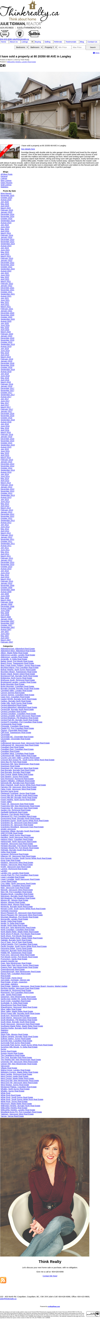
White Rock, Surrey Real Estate (14, 1101)
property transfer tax (9, 961)
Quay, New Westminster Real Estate (16, 963)
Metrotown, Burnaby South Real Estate (17, 896)
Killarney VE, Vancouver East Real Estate (18, 856)
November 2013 (7, 491)
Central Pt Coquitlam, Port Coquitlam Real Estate (21, 722)
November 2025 (7, 195)
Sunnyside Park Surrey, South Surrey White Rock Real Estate (27, 1045)
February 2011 (7, 558)
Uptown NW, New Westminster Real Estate (19, 1064)
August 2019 (6, 346)
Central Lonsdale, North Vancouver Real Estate (21, 716)
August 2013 (6, 497)
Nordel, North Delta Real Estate (14, 925)
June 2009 (5, 596)
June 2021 (5, 300)
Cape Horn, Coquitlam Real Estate (15, 697)
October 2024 (6, 219)
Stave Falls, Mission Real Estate (14, 1034)
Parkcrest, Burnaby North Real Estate (16, 951)
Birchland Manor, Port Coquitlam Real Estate (20, 667)
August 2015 (6, 447)
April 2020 (5, 330)
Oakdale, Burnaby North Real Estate (16, 940)
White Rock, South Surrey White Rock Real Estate (22, 1099)
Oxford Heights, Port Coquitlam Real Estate (19, 944)
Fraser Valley (6, 802)
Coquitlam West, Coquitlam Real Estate (17, 753)
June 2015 (5, 451)
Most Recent (6, 193)
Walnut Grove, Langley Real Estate (15, 1070)
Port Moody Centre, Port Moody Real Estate (19, 957)
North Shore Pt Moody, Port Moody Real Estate (21, 934)
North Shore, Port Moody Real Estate (16, 936)
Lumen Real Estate (9, 881)
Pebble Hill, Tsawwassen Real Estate (16, 953)
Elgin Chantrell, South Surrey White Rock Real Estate (23, 785)
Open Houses (6, 183)
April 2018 (5, 380)
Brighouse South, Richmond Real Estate (18, 680)
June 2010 (5, 573)
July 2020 (5, 323)
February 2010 (7, 581)
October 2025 (6, 198)
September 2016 (8, 420)
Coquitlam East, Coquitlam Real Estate (17, 749)
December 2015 (7, 439)
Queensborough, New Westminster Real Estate (21, 971)
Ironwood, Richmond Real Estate (15, 854)
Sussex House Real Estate (12, 1053)
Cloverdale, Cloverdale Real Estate (15, 739)
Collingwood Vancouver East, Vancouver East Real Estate (25, 743)
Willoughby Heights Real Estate (14, 1108)
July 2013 (5, 499)
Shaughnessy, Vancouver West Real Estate (19, 1007)
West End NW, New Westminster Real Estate (20, 1080)
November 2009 (7, 585)
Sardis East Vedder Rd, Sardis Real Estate (19, 999)
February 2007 (7, 642)
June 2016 (5, 426)
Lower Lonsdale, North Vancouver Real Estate (20, 879)
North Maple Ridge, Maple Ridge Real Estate (20, 932)
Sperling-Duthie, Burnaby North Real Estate (19, 1028)
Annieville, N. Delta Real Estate (14, 659)
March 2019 (6, 357)
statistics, (4, 1032)
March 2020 (6, 332)
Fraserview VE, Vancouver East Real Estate (19, 808)
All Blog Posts (6, 174)
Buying (38, 42)
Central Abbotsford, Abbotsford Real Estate (19, 707)
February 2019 (7, 359)
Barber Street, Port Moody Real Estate (17, 661)
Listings (24, 42)
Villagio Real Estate (9, 1068)
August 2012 (6, 523)
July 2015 (5, 449)
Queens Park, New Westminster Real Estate (19, 967)
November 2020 (7, 315)
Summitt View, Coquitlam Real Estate (16, 1041)
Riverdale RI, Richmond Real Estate (16, 990)
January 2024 (6, 237)
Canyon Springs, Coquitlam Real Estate (17, 695)
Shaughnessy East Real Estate (14, 1005)
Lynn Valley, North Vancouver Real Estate (18, 883)
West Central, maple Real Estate (14, 1076)
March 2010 (6, 579)
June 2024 (5, 227)
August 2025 (6, 200)
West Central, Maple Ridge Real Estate (17, 1078)
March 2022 (6, 281)
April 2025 (5, 206)
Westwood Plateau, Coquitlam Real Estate (19, 1087)
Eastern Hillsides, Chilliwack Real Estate (18, 781)
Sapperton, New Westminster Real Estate (18, 997)
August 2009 (6, 592)
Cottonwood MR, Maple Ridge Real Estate (18, 756)
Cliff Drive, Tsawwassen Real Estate (16, 732)
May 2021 (5, 302)
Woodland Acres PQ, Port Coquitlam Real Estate (21, 1112)
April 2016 (5, 430)
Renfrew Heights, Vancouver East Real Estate (20, 988)
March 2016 (6, 432)
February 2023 (7, 258)
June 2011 (5, 550)
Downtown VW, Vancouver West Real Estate (19, 768)
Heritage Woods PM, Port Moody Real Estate (20, 848)
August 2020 (6, 321)
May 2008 (5, 613)
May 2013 (5, 504)
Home (3, 42)
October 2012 (6, 518)
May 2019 (5, 353)
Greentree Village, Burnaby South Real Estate (20, 831)
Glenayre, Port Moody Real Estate (15, 814)
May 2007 (5, 636)
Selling (47, 42)
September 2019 (8, 344)
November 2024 (7, 216)
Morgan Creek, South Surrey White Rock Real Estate (23, 909)
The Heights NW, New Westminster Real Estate (21, 1060)
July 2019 (5, 349)
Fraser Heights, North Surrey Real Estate (18, 800)
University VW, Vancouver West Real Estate (19, 1062)
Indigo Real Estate (8, 852)
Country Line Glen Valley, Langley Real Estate (20, 758)
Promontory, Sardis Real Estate (14, 959)
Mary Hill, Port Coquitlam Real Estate (16, 892)
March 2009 (6, 600)
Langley (4, 871)
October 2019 (6, 342)
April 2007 (5, 638)
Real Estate (6, 976)
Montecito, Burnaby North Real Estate (17, 906)
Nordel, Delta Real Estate (11, 921)
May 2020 (5, 328)
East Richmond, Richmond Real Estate (17, 779)
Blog (82, 42)
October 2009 (6, 588)
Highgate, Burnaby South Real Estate (16, 850)
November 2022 (7, 265)
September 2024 (8, 221)
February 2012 (7, 535)
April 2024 (5, 231)
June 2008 (5, 611)
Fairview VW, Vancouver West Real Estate (19, 787)
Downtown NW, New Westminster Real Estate (20, 764)
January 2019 (6, 361)
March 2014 (6, 483)
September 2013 (8, 495)
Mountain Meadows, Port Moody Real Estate (19, 917)
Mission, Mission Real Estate (13, 902)
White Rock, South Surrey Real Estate (17, 1097)
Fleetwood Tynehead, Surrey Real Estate (18, 793)
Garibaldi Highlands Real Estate (14, 812)
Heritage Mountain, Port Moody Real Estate (19, 846)
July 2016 (5, 424)
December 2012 (7, 514)
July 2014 (5, 474)
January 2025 (6, 212)
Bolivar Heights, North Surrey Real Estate (18, 670)
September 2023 (8, 244)
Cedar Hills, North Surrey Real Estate (16, 703)
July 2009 (5, 594)
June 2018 (5, 376)
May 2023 (5, 252)
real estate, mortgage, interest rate (15, 980)
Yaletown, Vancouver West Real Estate (17, 1114)
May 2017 (5, 403)
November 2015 (7, 441)
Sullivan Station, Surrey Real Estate (16, 1039)
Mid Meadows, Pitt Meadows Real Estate (18, 898)
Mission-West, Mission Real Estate (15, 904)
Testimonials (71, 42)
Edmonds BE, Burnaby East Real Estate (18, 783)
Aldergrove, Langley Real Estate (14, 657)
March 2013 (6, 508)
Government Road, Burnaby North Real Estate (20, 818)
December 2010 (7, 562)
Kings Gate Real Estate (10, 860)
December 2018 (7, 363)
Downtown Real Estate (10, 766)
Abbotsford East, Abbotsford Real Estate (18, 649)
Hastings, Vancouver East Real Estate (17, 844)
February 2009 (7, 602)
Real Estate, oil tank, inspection (14, 982)
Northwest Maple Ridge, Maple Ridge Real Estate (22, 938)
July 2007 (5, 632)
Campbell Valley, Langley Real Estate (16, 691)
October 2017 (6, 393)
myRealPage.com (54, 1306)
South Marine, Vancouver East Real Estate (19, 1018)
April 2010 (5, 577)
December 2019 (7, 338)
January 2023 (6, 260)
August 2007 (6, 629)
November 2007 (7, 623)
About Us (14, 42)
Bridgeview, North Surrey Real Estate (16, 678)
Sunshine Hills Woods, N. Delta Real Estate (19, 1047)
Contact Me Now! (50, 1276)
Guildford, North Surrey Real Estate (16, 835)
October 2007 (6, 625)
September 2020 (8, 319)
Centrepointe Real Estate (11, 724)
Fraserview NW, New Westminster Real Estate (20, 806)
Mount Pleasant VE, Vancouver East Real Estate (21, 913)
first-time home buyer (10, 791)
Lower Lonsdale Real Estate (12, 877)
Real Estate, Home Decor (11, 978)
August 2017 (6, 397)
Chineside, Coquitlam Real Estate (15, 726)
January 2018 (6, 386)
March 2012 (6, 533)
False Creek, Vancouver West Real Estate (18, 789)
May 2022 (5, 277)
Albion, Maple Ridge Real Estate (14, 653)
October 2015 (6, 443)
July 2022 (5, 273)
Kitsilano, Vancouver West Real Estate (17, 862)
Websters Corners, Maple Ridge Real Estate (19, 1072)
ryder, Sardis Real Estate (11, 995)
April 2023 (5, 254)
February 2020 (7, 334)
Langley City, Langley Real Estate (15, 873)
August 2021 (6, 296)
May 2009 (5, 598)
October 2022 (6, 267)
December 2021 (7, 288)
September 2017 (8, 395)
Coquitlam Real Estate (10, 751)
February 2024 (7, 235)
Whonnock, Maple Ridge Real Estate (16, 1104)
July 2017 (5, 399)
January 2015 (6, 462)
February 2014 (7, 485)
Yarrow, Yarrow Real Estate (12, 1116)
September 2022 (8, 269)
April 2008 (5, 615)
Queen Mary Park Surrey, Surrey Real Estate (20, 965)
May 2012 (5, 529)
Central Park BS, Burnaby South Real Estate (19, 720)
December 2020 (7, 313)
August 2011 (6, 546)
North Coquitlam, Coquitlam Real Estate (18, 930)
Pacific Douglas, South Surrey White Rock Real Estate (24, 946)
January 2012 (6, 537)
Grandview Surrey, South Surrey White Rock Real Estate (25, 821)
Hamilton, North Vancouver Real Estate (17, 837)
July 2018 (5, 374)
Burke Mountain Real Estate (12, 684)
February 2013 (7, 510)
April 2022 (5, 279)
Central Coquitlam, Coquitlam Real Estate (18, 714)
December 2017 (7, 388)
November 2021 (7, 290)
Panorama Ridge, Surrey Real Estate (16, 948)
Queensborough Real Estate (13, 969)
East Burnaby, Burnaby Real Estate (15, 772)
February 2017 (7, 409)
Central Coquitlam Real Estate (13, 711)
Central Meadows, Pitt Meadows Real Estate (19, 718)
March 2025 (6, 208)
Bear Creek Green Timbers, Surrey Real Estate (20, 665)
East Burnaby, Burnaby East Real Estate (18, 770)
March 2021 (6, 307)
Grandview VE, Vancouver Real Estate (17, 825)
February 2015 (7, 460)
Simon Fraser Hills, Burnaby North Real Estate (20, 1013)
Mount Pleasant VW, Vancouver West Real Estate (22, 915)
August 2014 (6, 472)
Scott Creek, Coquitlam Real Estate (16, 1001)
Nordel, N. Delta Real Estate (13, 923)
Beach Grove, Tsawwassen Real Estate (17, 663)
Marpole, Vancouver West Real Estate (17, 890)
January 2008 (6, 619)
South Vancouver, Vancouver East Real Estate (20, 1024)
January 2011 (6, 560)
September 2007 (8, 627)
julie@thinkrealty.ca (8, 1299)
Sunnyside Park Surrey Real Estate (16, 1043)
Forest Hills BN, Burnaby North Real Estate (19, 797)
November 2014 (7, 466)
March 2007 (6, 640)
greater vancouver (8, 829)
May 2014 (5, 479)
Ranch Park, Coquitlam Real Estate (16, 974)
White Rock (5, 1093)
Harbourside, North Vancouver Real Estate (19, 841)
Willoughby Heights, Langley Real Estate (21, 62)
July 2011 (5, 548)
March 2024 (6, 233)
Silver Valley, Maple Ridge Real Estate (17, 1011)
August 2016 (6, 422)
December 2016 (7, 414)
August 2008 (6, 608)
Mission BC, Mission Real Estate (14, 900)
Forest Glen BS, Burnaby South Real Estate (19, 795)
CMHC (3, 741)
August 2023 (6, 246)
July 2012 (5, 525)
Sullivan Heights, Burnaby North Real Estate (19, 1036)
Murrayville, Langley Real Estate (14, 919)
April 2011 (5, 554)
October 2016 (6, 418)
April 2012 (5, 531)
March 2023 (6, 256)
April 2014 (5, 481)
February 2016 (7, 434)
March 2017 (6, 407)
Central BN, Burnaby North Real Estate (17, 709)
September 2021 (8, 294)
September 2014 (8, 470)
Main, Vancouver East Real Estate (15, 888)
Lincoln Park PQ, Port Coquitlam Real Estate (20, 875)
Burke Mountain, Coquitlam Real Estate (17, 686)
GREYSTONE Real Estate (12, 833)
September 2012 (8, 520)
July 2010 (5, 571)
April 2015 (5, 455)
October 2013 (6, 493)
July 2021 (5, 298)
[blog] (3, 1283)
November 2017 (7, 390)
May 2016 (5, 428)
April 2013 (5, 506)
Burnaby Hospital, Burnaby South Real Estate (20, 688)
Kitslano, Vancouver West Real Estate (17, 865)
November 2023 (7, 242)
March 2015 (6, 458)
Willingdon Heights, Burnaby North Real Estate (20, 1106)
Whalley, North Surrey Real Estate (15, 1089)
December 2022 (7, 263)
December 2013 (7, 489)
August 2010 (6, 569)
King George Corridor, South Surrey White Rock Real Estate (26, 858)
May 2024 (5, 229)
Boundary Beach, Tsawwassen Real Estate (19, 672)
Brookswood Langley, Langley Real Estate (18, 682)
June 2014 (5, 476)
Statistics (4, 187)
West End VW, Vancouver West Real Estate (19, 1083)
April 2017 (5, 405)
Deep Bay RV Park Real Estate (14, 762)
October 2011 (6, 541)
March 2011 (6, 556)
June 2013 (5, 502)
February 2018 (7, 384)
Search (93, 47)
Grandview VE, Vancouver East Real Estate (19, 823)
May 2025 (5, 204)
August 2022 (6, 271)
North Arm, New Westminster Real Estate (18, 927)
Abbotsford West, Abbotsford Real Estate (18, 651)
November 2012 (7, 516)
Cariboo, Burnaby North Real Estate (16, 701)
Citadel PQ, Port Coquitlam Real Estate (17, 728)
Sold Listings (6, 185)
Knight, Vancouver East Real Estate (16, 867)
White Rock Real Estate (11, 1095)
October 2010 (6, 567)
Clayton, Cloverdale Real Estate (14, 730)
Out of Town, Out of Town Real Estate (16, 942)
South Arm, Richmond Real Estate (15, 1016)
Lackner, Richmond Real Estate (14, 869)
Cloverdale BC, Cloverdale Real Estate (17, 737)
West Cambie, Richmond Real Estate (16, 1074)
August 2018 (6, 372)
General (4, 176)
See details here (28, 149)
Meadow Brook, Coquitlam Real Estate (17, 894)
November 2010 (7, 564)
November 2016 (7, 416)
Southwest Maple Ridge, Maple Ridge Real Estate (22, 1026)
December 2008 (7, 606)
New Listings (6, 181)
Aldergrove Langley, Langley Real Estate (18, 655)
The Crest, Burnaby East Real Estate (16, 1057)
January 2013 (6, 512)
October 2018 (6, 367)
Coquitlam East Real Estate (12, 747)
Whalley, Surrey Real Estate (12, 1091)
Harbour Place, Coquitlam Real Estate (17, 839)
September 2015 (8, 445)
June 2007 (5, 634)
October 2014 (6, 468)
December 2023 (7, 239)
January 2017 (6, 411)
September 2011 (8, 543)
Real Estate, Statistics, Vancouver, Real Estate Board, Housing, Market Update (34, 986)
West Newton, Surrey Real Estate (15, 1085)
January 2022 (6, 286)
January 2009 (6, 604)
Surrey (3, 1049)
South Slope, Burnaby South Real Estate (18, 1022)
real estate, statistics (9, 984)
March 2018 (6, 382)
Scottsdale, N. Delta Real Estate (14, 1003)
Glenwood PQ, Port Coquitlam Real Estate (19, 816)
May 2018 (5, 378)
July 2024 (5, 225)
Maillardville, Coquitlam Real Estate (16, 886)
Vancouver (5, 1066)
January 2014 (6, 487)
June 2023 (5, 250)
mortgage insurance (9, 911)
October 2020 (6, 317)
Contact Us (92, 42)
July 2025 (5, 202)
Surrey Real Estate (9, 1051)
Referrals (58, 42)
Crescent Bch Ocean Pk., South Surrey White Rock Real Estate (27, 760)
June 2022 (5, 275)
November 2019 (7, 340)
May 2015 (5, 453)
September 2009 (8, 590)
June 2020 (5, 325)
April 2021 (5, 304)
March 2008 (6, 617)
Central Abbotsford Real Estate (14, 705)
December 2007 (7, 621)
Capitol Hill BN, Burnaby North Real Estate (19, 699)
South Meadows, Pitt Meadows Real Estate (19, 1020)
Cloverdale (5, 735)
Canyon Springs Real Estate (13, 693)
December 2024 (7, 214)
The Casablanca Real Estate (13, 1055)
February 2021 (7, 309)
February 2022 (7, 284)
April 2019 (5, 355)
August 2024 (6, 223)
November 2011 (7, 539)
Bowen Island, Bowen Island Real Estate (18, 674)
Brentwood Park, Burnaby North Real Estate (19, 676)
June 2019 (5, 351)
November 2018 (7, 365)
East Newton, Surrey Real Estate (15, 776)
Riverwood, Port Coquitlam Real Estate (17, 992)
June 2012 (5, 527)
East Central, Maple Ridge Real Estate (17, 774)
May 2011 (5, 552)
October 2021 (6, 292)
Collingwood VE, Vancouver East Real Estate (20, 745)
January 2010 (6, 583)
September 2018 (8, 369)
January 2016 (6, 437)
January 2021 (6, 311)
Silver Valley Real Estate (11, 1009)
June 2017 (5, 401)
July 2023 (5, 248)
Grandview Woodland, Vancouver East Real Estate (22, 827)
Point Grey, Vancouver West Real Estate (18, 955)
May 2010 (5, 575)
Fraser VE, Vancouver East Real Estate (17, 804)
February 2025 (7, 210)
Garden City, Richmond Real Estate (16, 810)
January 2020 (6, 336)
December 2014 (7, 464)
